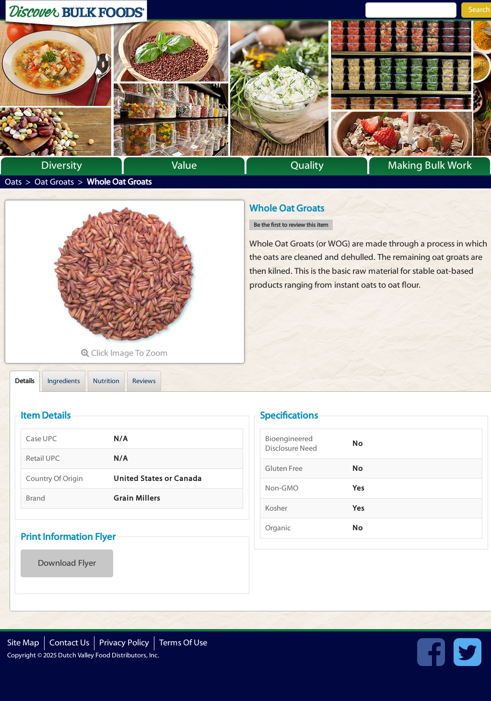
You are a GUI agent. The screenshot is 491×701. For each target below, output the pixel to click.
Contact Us (69, 643)
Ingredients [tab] (63, 381)
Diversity (61, 165)
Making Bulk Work (430, 165)
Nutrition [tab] (106, 381)
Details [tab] (25, 381)
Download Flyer (67, 563)
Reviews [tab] (144, 381)
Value (184, 165)
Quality (307, 165)
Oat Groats (54, 182)
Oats (13, 182)
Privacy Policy (124, 643)
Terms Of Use (183, 643)
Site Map (23, 643)
